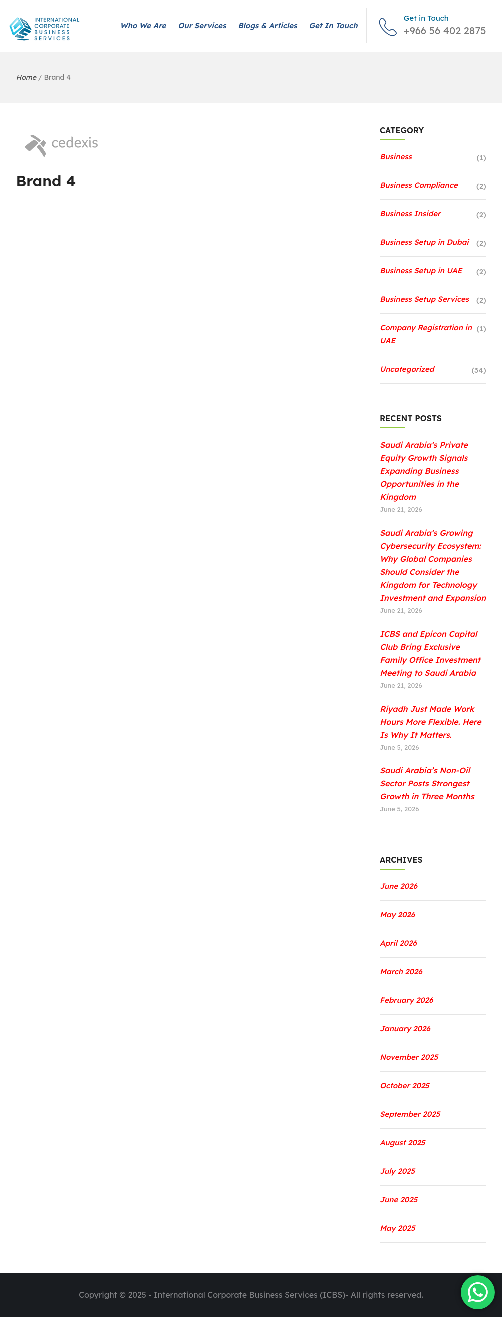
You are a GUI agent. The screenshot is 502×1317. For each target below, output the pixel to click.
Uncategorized (407, 369)
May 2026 (397, 915)
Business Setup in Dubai (424, 242)
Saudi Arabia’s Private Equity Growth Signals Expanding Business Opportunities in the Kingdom (424, 471)
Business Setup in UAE (421, 271)
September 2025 (410, 1114)
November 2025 (409, 1057)
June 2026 (398, 886)
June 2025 (398, 1199)
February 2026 (406, 1000)
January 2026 (405, 1029)
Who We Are (143, 25)
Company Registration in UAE (426, 334)
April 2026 (398, 943)
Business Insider (410, 213)
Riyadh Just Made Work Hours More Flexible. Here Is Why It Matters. (430, 722)
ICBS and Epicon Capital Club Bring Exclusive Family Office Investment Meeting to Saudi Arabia (430, 653)
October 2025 (404, 1085)
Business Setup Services (424, 299)
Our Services (202, 25)
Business (396, 157)
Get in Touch (333, 25)
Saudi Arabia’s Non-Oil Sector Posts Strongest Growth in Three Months (427, 784)
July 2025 (397, 1171)
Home (26, 77)
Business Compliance (419, 185)
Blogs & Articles (267, 25)
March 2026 (401, 971)
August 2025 (402, 1143)
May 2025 (397, 1228)
